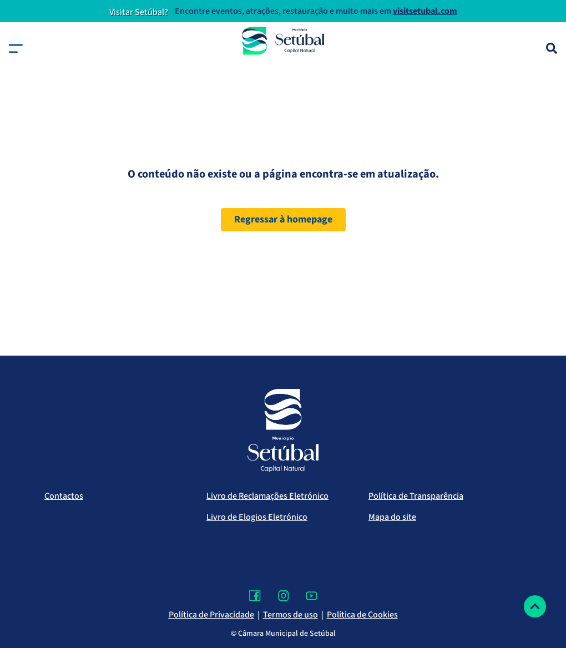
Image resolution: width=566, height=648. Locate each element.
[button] (16, 48)
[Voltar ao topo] (535, 606)
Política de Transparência (415, 496)
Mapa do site (392, 517)
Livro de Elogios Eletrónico (256, 517)
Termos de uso (290, 615)
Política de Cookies (362, 615)
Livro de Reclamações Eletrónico (267, 496)
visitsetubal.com (425, 11)
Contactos (63, 496)
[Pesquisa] (551, 48)
